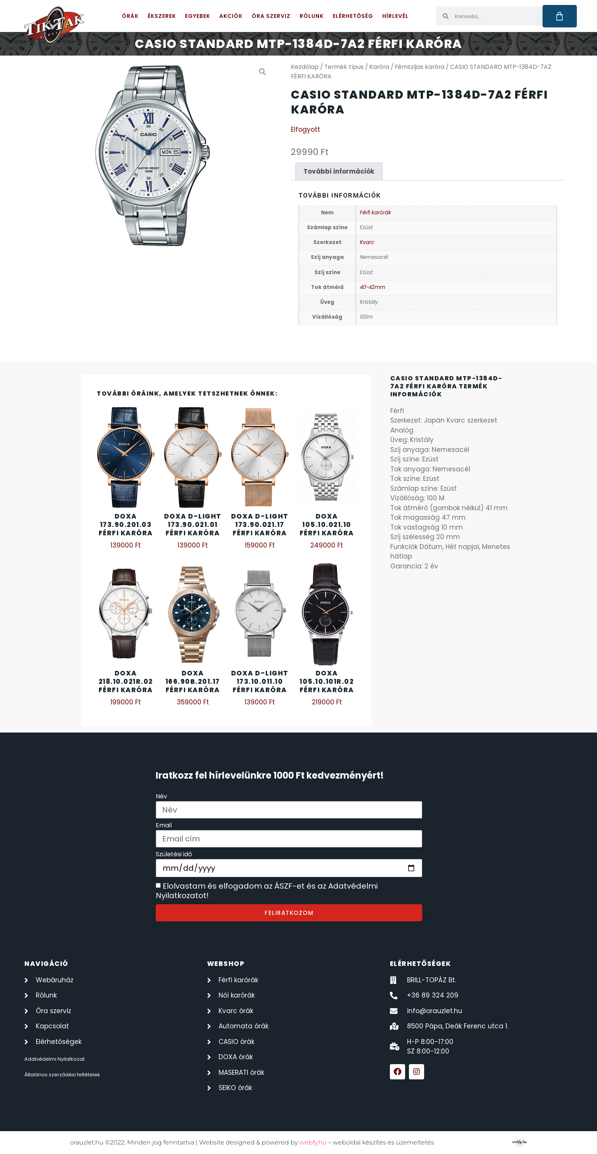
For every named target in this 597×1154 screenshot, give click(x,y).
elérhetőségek (420, 963)
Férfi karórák (375, 212)
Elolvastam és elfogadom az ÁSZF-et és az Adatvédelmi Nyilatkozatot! (267, 891)
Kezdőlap (305, 67)
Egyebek (197, 16)
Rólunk (312, 16)
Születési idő (174, 855)
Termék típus (344, 67)
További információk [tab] (338, 171)
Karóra (379, 67)
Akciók (231, 16)
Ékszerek (162, 16)
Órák (130, 16)
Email (164, 826)
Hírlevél (395, 16)
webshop (226, 963)
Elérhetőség (353, 16)
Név (161, 797)
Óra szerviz (271, 16)
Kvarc (367, 242)
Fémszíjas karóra (419, 67)
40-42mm (372, 287)
